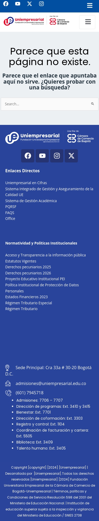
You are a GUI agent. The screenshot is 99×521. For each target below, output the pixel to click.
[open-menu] (87, 22)
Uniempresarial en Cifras (26, 182)
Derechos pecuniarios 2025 (28, 266)
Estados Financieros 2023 (26, 296)
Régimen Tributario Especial (28, 302)
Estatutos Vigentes (20, 261)
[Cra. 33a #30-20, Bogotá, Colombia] (49, 338)
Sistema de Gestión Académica (31, 200)
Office (10, 218)
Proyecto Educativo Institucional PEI (35, 278)
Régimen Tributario (21, 308)
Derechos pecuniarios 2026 (28, 272)
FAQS (9, 212)
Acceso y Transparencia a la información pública (45, 254)
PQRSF (10, 206)
